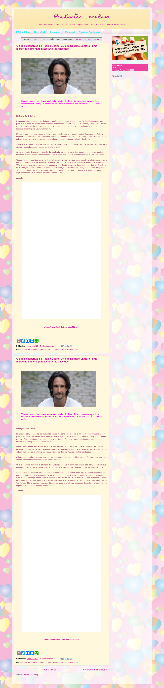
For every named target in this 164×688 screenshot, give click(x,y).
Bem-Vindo (40, 32)
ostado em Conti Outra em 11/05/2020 (62, 327)
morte (57, 349)
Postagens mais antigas (94, 669)
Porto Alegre (117, 65)
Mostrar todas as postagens (87, 39)
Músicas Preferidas (89, 32)
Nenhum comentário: (48, 346)
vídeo (76, 349)
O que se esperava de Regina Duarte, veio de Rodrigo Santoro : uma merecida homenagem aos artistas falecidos (56, 47)
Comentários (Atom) (30, 675)
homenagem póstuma (46, 349)
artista (24, 349)
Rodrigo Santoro (92, 121)
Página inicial (23, 32)
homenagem (32, 349)
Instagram (55, 32)
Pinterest (70, 32)
